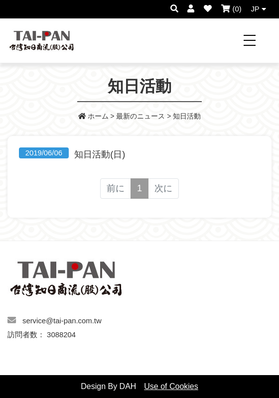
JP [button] (258, 9)
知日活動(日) (99, 154)
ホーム (93, 116)
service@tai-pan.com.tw (62, 321)
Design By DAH (108, 386)
